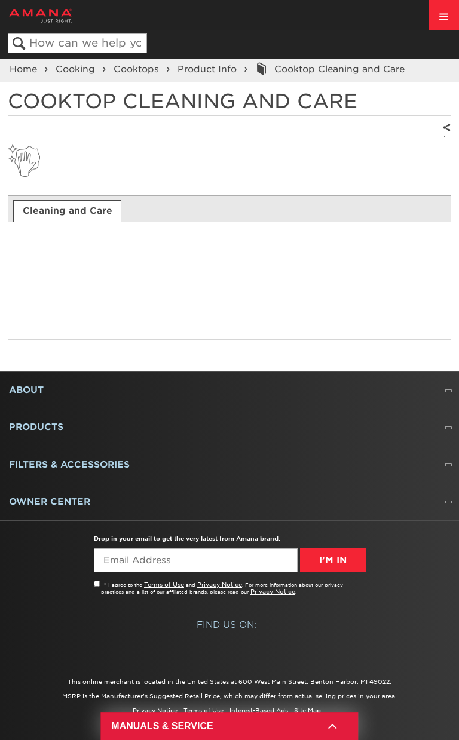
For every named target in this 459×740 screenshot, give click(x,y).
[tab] (67, 211)
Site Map (307, 710)
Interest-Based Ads (259, 710)
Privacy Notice (219, 584)
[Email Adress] (196, 560)
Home (25, 69)
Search (19, 44)
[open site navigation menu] (444, 15)
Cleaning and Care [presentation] (67, 210)
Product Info (209, 69)
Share (444, 136)
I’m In (333, 560)
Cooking (77, 69)
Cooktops (138, 69)
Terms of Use (164, 584)
